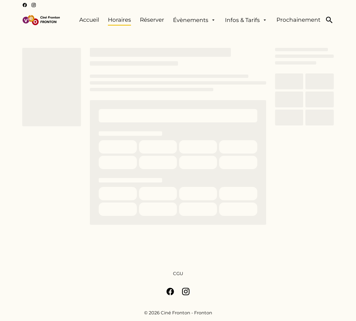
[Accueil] (89, 20)
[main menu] (199, 20)
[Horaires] (119, 20)
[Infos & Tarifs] (246, 20)
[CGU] (178, 273)
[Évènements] (194, 20)
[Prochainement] (298, 20)
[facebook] (24, 5)
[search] (329, 20)
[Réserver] (152, 20)
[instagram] (33, 5)
